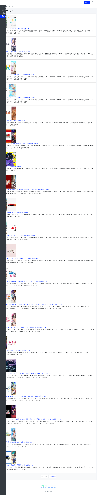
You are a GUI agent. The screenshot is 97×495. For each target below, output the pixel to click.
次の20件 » (56, 476)
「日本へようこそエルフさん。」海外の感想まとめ (25, 75)
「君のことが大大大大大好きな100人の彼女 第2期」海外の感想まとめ (31, 327)
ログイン (87, 2)
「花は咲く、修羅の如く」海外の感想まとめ (23, 52)
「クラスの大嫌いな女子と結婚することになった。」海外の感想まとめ (31, 281)
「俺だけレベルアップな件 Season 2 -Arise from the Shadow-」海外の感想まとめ (34, 373)
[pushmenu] (9, 2)
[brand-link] (3, 2)
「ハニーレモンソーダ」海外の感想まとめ (22, 29)
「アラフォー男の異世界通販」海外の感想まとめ (24, 465)
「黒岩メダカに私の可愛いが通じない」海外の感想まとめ (27, 258)
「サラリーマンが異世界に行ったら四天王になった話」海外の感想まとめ (32, 189)
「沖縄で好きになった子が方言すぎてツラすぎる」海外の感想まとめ (30, 396)
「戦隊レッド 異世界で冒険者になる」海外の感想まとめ (26, 143)
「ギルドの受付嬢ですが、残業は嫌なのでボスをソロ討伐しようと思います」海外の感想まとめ (39, 304)
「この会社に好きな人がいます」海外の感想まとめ (25, 235)
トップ (10, 6)
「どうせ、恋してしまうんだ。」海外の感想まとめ (25, 97)
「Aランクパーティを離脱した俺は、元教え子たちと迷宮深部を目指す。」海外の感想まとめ (38, 419)
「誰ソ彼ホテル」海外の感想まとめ (20, 120)
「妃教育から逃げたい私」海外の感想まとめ (23, 350)
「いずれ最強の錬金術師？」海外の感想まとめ (23, 442)
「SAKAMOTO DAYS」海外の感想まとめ (21, 212)
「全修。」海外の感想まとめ (18, 166)
